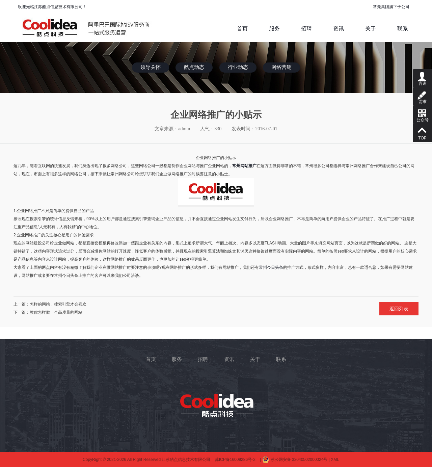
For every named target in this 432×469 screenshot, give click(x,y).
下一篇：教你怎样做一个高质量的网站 (48, 312)
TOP (422, 132)
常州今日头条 (271, 267)
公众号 (422, 114)
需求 (422, 95)
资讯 (229, 359)
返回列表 (398, 308)
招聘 (203, 359)
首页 (151, 359)
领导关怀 (150, 67)
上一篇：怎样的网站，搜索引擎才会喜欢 (50, 304)
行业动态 (238, 67)
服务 (177, 359)
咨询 (422, 77)
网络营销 (281, 67)
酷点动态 (194, 67)
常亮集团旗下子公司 (391, 6)
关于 (255, 359)
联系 (281, 359)
